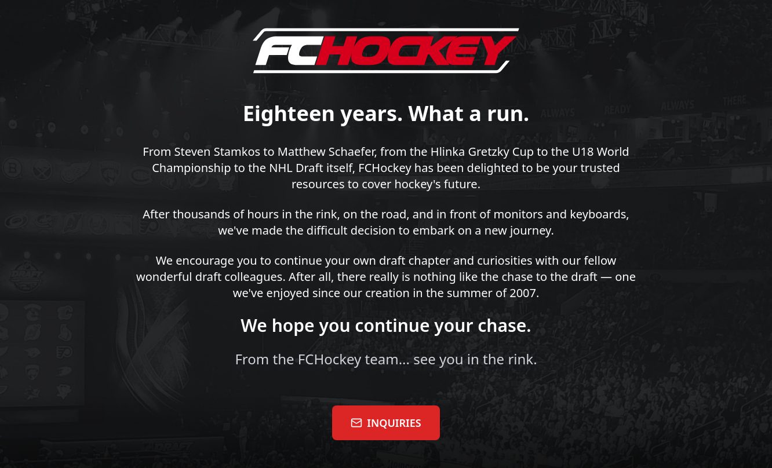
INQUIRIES (386, 423)
